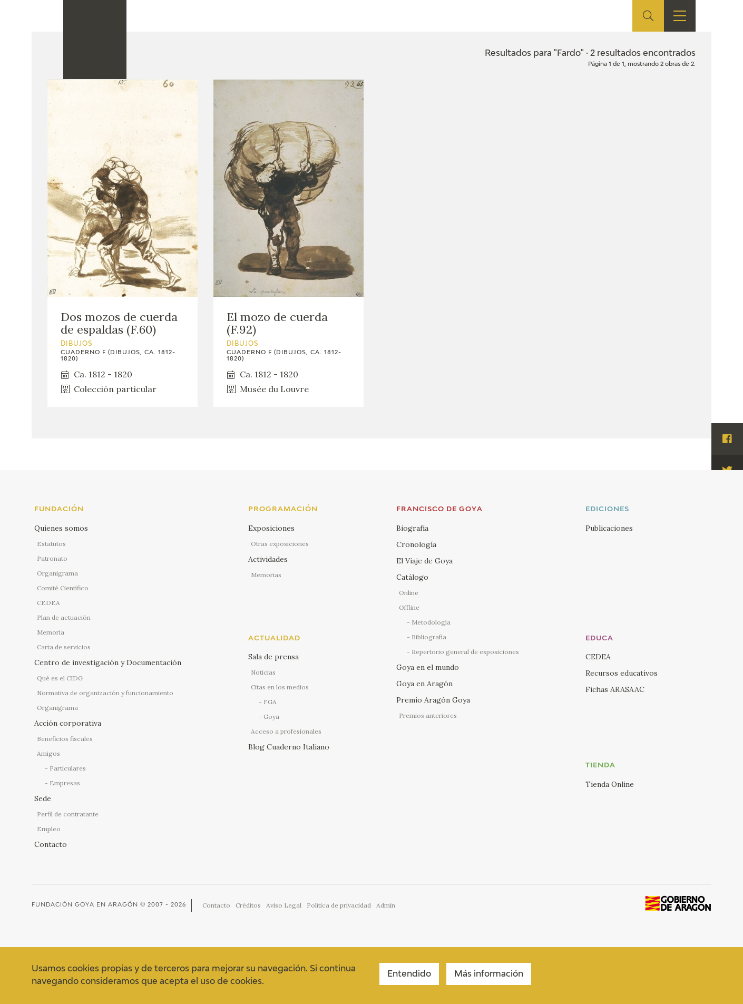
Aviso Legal (283, 905)
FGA (270, 702)
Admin (385, 905)
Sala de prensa (273, 656)
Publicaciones (609, 528)
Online (408, 593)
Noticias (263, 672)
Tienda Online (609, 784)
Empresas (65, 783)
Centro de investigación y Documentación (107, 662)
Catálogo (412, 577)
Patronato (52, 558)
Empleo (49, 829)
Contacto (50, 844)
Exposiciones (271, 528)
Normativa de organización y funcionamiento (105, 693)
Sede (42, 798)
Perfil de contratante (68, 814)
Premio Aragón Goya (433, 700)
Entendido (409, 974)
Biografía (412, 528)
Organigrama (57, 573)
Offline (409, 607)
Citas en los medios (280, 687)
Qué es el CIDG (60, 678)
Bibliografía (429, 637)
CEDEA (48, 603)
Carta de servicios (64, 647)
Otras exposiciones (280, 544)
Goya (271, 716)
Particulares (68, 768)
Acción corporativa (67, 723)
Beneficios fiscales (65, 739)
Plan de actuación (64, 617)
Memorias (266, 575)
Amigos (48, 753)
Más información (488, 974)
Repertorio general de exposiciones (465, 652)
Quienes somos (61, 528)
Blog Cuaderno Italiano (288, 747)
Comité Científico (63, 588)
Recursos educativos (621, 673)
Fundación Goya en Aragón (85, 905)
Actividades (268, 559)
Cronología (416, 544)
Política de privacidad (339, 905)
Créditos (248, 905)
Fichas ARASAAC (614, 689)
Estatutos (51, 544)
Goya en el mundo (427, 667)
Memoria (50, 632)
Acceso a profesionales (286, 731)
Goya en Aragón (424, 683)
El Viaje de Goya (424, 561)
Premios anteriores (428, 715)
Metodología (431, 622)
